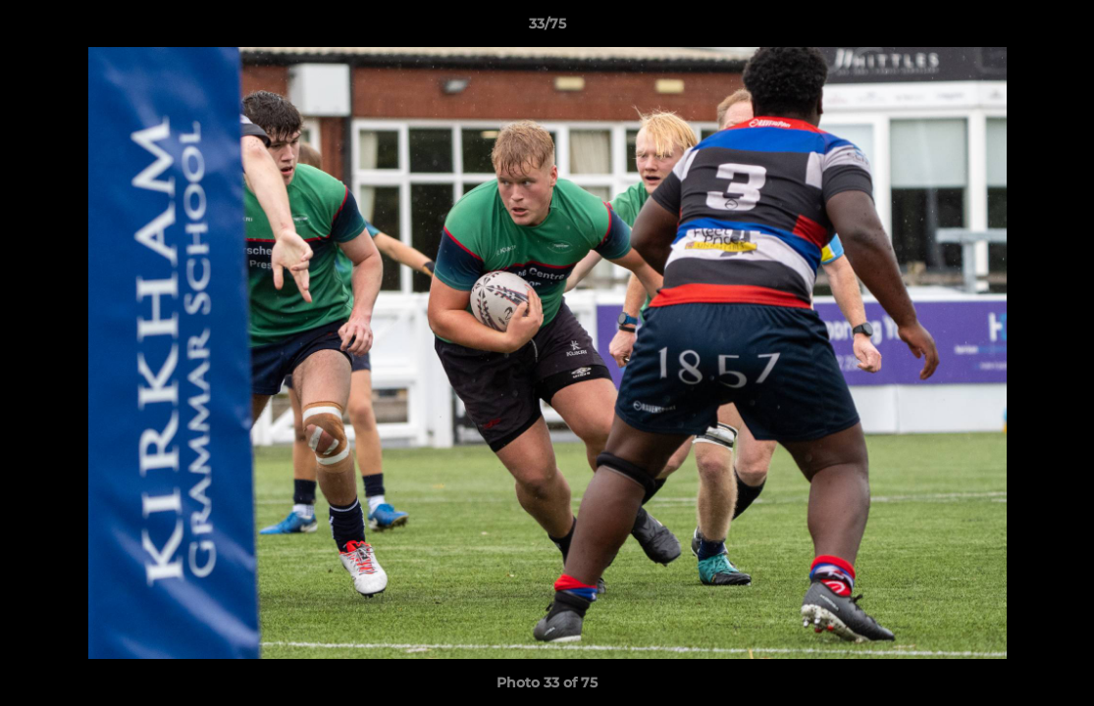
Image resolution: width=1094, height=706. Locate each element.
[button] (1058, 28)
